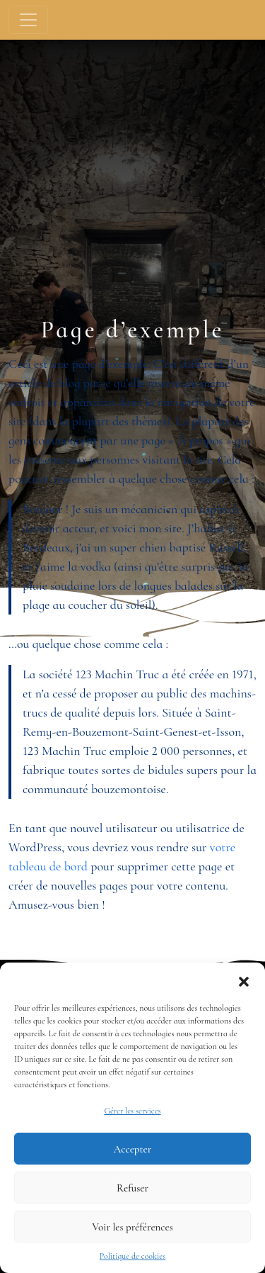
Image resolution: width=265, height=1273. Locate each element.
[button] (244, 980)
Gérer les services (132, 1111)
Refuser (132, 1188)
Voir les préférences (132, 1227)
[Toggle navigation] (28, 20)
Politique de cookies (133, 1256)
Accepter (132, 1149)
